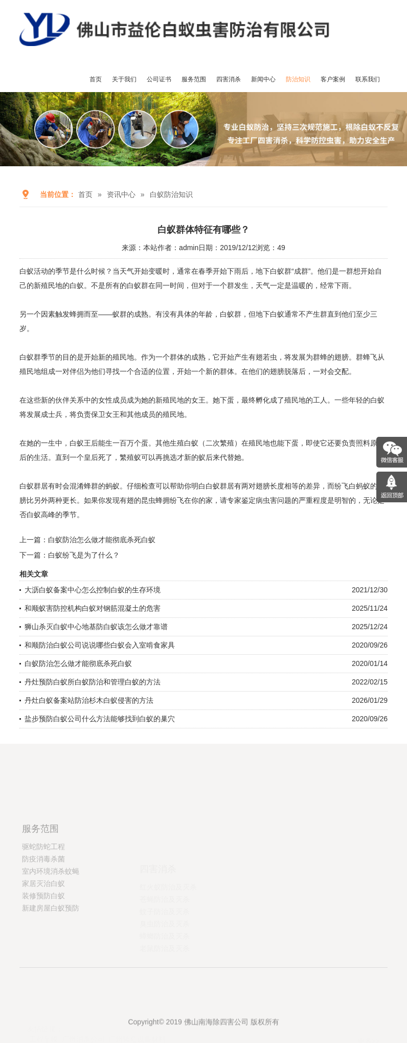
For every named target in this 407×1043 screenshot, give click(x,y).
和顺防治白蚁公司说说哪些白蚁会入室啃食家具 (100, 645)
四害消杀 (228, 79)
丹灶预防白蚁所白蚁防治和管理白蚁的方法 (93, 682)
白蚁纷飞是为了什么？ (84, 555)
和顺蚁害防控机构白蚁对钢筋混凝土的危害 (93, 608)
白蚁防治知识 (171, 194)
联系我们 (367, 79)
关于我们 (124, 79)
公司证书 (159, 79)
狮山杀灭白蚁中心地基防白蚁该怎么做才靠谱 (96, 627)
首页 (95, 79)
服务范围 (194, 79)
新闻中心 (263, 79)
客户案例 (333, 79)
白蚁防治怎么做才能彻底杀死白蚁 (101, 540)
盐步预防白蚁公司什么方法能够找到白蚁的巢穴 (100, 719)
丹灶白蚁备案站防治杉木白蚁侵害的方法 (89, 700)
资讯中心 (121, 194)
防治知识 (298, 79)
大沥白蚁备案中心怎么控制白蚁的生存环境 (93, 590)
